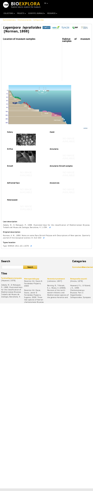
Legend (85, 128)
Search (30, 267)
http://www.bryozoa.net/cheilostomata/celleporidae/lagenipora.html (85, 28)
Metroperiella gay (31, 279)
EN (46, 3)
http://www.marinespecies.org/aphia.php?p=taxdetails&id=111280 (47, 28)
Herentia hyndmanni (56, 279)
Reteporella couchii (78, 279)
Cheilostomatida (24, 20)
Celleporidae (38, 20)
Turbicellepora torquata (11, 278)
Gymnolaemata (9, 20)
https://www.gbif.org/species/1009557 (76, 28)
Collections (9, 13)
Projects (21, 13)
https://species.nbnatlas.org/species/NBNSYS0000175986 (57, 28)
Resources (52, 13)
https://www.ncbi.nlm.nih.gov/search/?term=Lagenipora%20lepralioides (66, 28)
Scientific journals (36, 13)
